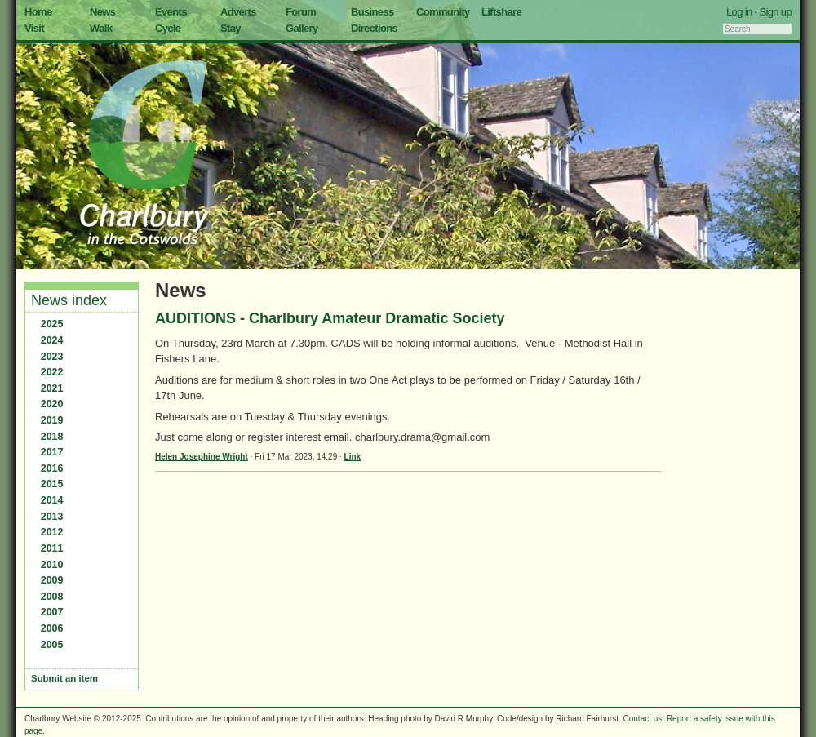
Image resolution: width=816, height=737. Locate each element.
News (102, 12)
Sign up (775, 12)
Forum (301, 12)
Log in (739, 12)
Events (171, 12)
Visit (34, 28)
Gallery (302, 28)
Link (352, 456)
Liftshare (501, 12)
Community (443, 12)
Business (372, 12)
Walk (101, 28)
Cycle (167, 28)
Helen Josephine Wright (201, 456)
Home (38, 12)
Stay (230, 28)
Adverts (238, 12)
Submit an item (64, 678)
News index (69, 300)
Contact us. (644, 718)
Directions (374, 28)
